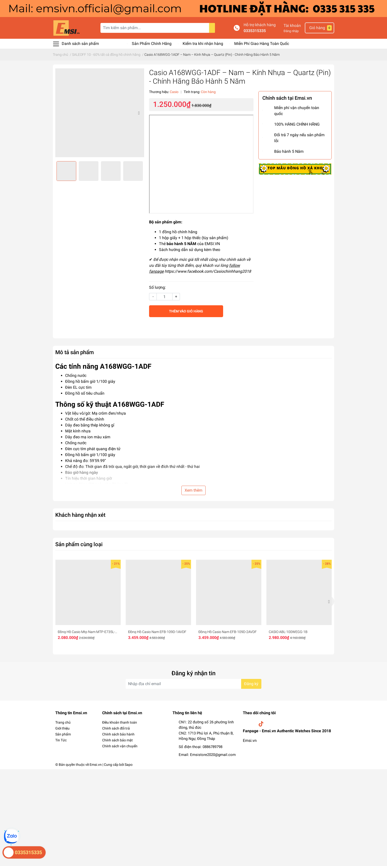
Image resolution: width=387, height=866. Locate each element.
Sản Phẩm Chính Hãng (152, 43)
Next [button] (138, 112)
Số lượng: (157, 287)
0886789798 (212, 747)
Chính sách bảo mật (117, 740)
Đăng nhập (291, 31)
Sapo (129, 765)
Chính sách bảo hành (118, 734)
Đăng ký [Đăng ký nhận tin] (251, 683)
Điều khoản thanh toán (119, 722)
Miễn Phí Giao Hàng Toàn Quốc (261, 43)
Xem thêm (193, 490)
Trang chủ (63, 722)
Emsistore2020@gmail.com (213, 754)
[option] (99, 112)
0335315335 (255, 30)
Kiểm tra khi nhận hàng (203, 43)
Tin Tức (61, 740)
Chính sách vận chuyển (119, 746)
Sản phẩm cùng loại (79, 544)
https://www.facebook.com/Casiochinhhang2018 (208, 271)
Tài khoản (292, 25)
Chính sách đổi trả (116, 728)
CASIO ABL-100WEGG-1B (288, 632)
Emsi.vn (250, 740)
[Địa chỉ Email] (193, 684)
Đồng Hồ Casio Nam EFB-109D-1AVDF (157, 632)
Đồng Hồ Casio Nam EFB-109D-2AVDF (227, 632)
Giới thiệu (62, 728)
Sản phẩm (63, 734)
